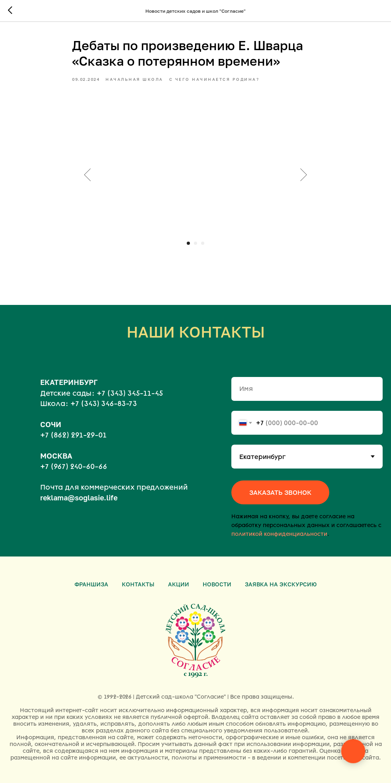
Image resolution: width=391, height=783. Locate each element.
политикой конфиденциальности (279, 534)
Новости (217, 584)
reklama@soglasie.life (78, 497)
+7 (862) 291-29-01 (73, 435)
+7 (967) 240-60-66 (73, 466)
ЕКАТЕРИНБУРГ (69, 382)
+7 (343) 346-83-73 (103, 403)
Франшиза (91, 584)
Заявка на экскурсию (281, 584)
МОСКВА (56, 455)
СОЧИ (50, 424)
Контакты (138, 584)
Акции (178, 584)
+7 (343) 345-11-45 (130, 393)
